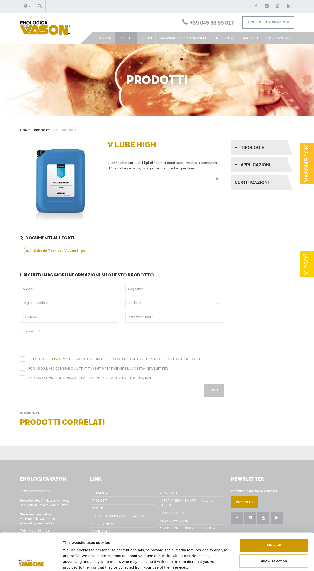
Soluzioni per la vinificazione (183, 38)
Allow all (274, 508)
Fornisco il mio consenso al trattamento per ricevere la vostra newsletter (96, 368)
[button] (27, 6)
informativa (65, 359)
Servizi (146, 38)
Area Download (278, 38)
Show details (272, 561)
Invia (214, 390)
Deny (273, 539)
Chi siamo (103, 38)
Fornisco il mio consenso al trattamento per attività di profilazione (89, 378)
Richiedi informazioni (268, 22)
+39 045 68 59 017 (208, 23)
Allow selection (274, 524)
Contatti (250, 38)
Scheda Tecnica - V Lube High (54, 251)
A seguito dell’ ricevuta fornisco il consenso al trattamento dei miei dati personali (112, 359)
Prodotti (126, 38)
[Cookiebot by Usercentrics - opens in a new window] (31, 561)
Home (25, 130)
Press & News (224, 38)
